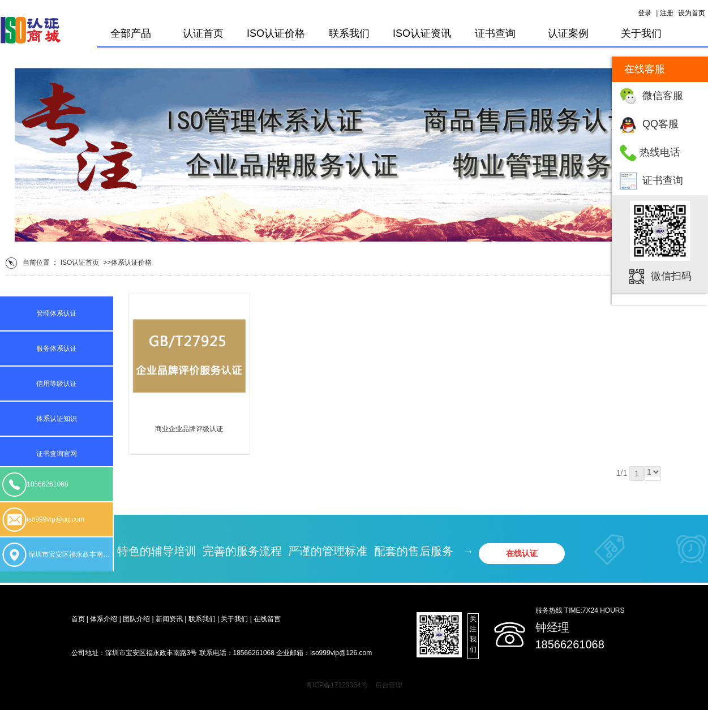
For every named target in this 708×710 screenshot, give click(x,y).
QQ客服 (660, 124)
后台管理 (388, 685)
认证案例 (568, 33)
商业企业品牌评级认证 (189, 429)
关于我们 (641, 33)
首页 (92, 262)
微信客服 (662, 95)
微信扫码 (671, 276)
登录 (644, 13)
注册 (666, 13)
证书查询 (662, 180)
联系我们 (349, 33)
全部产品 (130, 33)
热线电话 (660, 152)
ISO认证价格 (276, 33)
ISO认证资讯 (422, 33)
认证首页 (203, 33)
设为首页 (691, 13)
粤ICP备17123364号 (336, 685)
